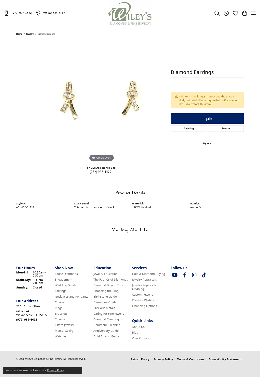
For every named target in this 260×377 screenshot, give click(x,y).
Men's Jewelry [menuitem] (64, 331)
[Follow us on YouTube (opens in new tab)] (175, 275)
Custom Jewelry (142, 294)
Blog (135, 332)
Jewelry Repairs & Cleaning (144, 287)
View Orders (140, 338)
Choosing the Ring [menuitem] (106, 291)
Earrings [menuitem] (60, 291)
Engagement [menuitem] (63, 279)
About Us (138, 327)
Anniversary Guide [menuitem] (106, 331)
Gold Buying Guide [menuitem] (106, 336)
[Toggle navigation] (253, 13)
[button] (217, 13)
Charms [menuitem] (60, 319)
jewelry (30, 33)
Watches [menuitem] (60, 336)
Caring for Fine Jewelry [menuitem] (108, 313)
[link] (18, 13)
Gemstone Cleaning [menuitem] (106, 325)
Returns (226, 128)
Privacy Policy (163, 359)
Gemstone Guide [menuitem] (105, 302)
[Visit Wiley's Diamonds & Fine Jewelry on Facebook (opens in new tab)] (184, 275)
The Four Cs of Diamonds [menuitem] (110, 279)
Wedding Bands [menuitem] (65, 285)
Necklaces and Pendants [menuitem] (71, 296)
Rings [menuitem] (58, 308)
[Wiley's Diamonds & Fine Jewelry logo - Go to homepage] (130, 13)
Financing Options (144, 306)
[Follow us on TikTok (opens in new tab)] (204, 275)
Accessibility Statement (225, 359)
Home (19, 33)
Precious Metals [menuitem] (104, 308)
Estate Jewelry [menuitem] (64, 325)
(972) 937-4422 (101, 172)
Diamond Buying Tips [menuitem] (108, 285)
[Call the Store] (26, 319)
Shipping (189, 128)
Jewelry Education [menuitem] (105, 274)
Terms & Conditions (190, 359)
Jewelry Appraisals (144, 279)
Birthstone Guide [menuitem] (105, 296)
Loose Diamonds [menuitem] (66, 274)
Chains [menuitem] (59, 302)
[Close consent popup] (79, 370)
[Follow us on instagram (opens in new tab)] (194, 275)
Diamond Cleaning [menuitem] (106, 319)
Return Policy (140, 359)
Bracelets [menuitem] (61, 313)
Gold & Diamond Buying (148, 274)
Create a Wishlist (143, 300)
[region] (101, 102)
